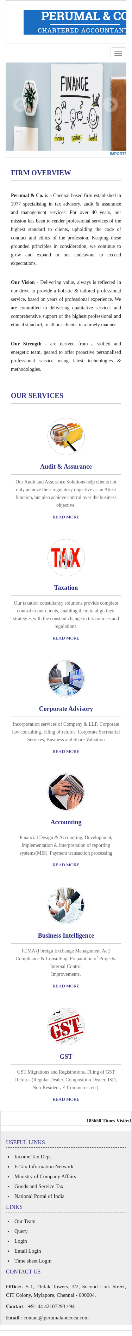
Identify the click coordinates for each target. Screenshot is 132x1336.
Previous (20, 104)
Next (110, 104)
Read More (65, 516)
